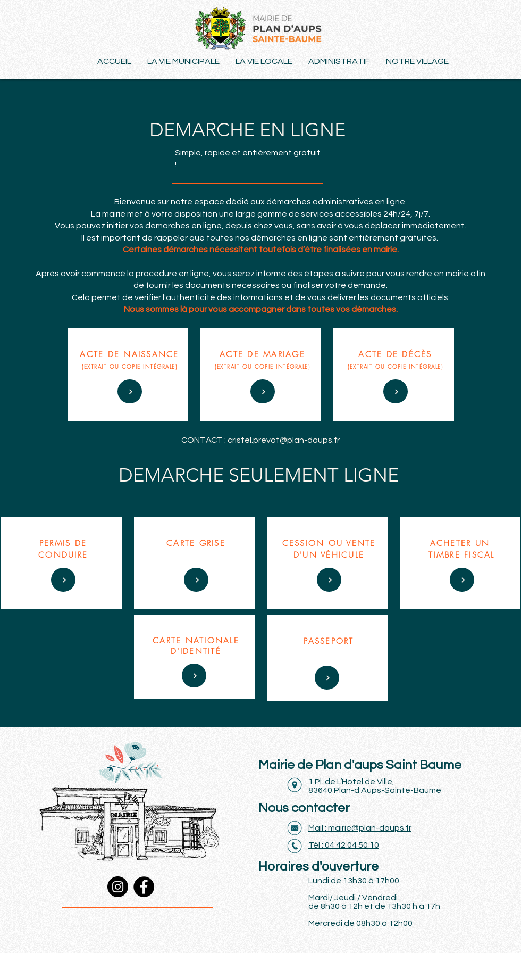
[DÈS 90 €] (327, 678)
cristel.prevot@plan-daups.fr (284, 440)
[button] (417, 61)
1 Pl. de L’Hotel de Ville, (351, 781)
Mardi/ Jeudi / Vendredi (353, 897)
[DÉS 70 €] (262, 391)
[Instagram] (117, 886)
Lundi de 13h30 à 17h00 (353, 880)
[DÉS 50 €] (129, 391)
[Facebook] (143, 886)
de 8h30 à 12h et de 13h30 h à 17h (374, 906)
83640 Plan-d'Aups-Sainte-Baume (374, 790)
